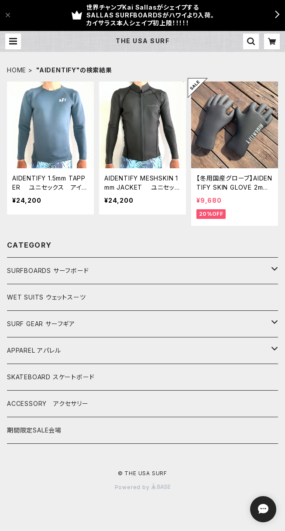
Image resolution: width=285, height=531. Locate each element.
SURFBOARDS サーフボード (48, 270)
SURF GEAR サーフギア (41, 323)
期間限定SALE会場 (34, 430)
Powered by (143, 487)
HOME (16, 70)
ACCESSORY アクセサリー (48, 403)
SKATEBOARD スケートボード (50, 377)
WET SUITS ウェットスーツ (46, 297)
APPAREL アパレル (34, 350)
